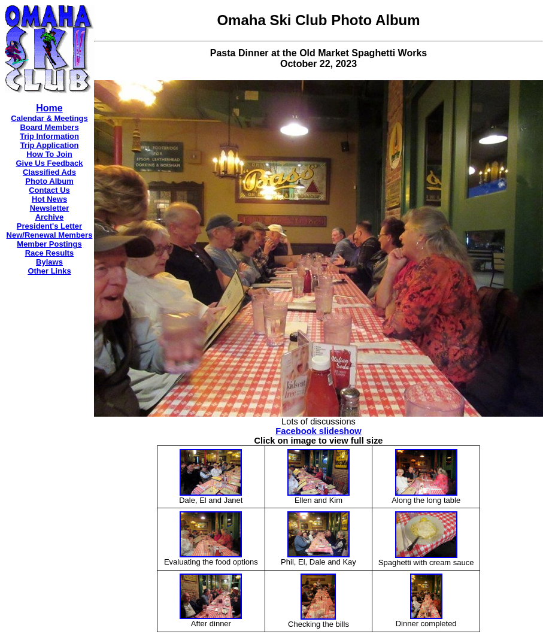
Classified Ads (49, 172)
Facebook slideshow (318, 431)
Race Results (49, 252)
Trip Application (49, 145)
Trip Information (49, 136)
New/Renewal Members (50, 234)
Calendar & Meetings (49, 118)
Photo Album (49, 181)
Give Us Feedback (49, 163)
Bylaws (49, 261)
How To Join (49, 154)
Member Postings (49, 243)
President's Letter (49, 226)
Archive (49, 217)
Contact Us (49, 190)
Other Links (49, 270)
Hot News (49, 199)
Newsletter (49, 208)
